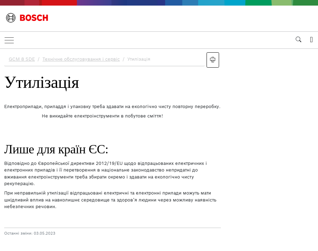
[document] (159, 149)
